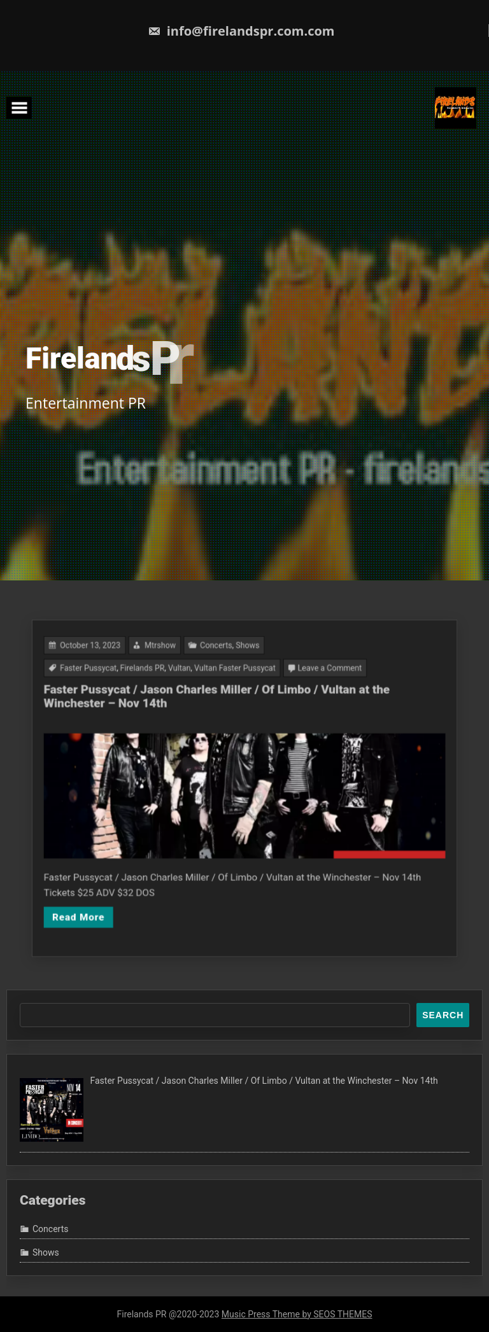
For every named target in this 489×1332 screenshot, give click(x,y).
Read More (126, 880)
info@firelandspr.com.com (241, 30)
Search (443, 1015)
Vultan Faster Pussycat (238, 702)
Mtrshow (184, 687)
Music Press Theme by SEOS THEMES (297, 1314)
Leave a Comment (305, 702)
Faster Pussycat (133, 702)
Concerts (224, 687)
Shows (246, 687)
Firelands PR (172, 702)
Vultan (198, 702)
